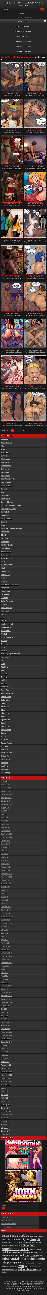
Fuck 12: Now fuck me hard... (35, 348)
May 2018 (4, 1095)
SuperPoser (6, 730)
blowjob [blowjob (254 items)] (35, 1239)
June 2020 (4, 1012)
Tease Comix (6, 743)
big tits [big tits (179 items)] (25, 1239)
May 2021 (4, 976)
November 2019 (6, 1035)
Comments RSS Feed (26, 17)
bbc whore (40, 425)
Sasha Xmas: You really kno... (12, 202)
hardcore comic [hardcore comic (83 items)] (7, 1255)
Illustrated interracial (9, 584)
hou (21, 388)
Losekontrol (6, 627)
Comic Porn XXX (6, 1217)
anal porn (17, 132)
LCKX (3, 621)
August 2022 (5, 926)
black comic (8, 388)
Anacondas (10, 242)
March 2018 (5, 1101)
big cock (36, 352)
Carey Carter (6, 485)
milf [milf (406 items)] (21, 1266)
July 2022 (4, 930)
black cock (42, 315)
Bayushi (4, 456)
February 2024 (6, 867)
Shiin (3, 710)
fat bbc (39, 242)
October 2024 (5, 841)
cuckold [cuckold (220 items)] (24, 1249)
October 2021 (5, 959)
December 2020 (6, 992)
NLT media (5, 657)
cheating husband (34, 168)
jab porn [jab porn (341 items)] (8, 1262)
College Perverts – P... (35, 202)
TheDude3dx (6, 753)
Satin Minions (7, 700)
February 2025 (6, 827)
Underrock (5, 759)
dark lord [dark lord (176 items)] (7, 1252)
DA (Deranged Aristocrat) (11, 505)
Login (26, 13)
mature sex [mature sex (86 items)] (5, 1266)
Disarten (4, 522)
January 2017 (5, 1131)
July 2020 (4, 1009)
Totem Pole (5, 756)
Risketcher (5, 687)
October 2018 (5, 1078)
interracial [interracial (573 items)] (10, 1259)
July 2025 (4, 811)
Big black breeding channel (12, 279)
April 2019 (4, 1058)
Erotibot (4, 538)
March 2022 (5, 943)
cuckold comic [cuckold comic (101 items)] (35, 1249)
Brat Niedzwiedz (8, 479)
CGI (2, 492)
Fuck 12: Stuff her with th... (35, 421)
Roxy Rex (5, 690)
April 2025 (4, 821)
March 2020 (5, 1022)
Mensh (4, 641)
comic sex (40, 132)
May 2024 (4, 857)
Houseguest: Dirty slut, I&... (35, 238)
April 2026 (4, 781)
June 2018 (4, 1091)
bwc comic (41, 95)
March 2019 (5, 1062)
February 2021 (6, 986)
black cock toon (40, 278)
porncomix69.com (23, 27)
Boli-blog (5, 469)
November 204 (6, 1134)
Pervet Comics (6, 1227)
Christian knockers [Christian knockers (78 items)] (15, 1245)
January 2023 (5, 910)
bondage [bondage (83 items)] (5, 1242)
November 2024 (6, 837)
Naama (4, 650)
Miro (3, 647)
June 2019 (4, 1052)
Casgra (4, 489)
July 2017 (4, 1128)
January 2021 (5, 989)
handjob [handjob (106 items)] (41, 1252)
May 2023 (4, 897)
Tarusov (4, 739)
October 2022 (5, 920)
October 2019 (5, 1039)
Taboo (3, 736)
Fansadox (5, 542)
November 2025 (6, 798)
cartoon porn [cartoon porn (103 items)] (13, 1242)
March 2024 (5, 864)
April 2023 (4, 900)
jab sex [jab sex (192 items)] (18, 1262)
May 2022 (4, 936)
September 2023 (6, 884)
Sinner (4, 716)
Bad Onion (5, 452)
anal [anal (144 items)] (21, 1236)
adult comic (9, 425)
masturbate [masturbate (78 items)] (31, 1263)
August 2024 (5, 847)
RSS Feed (17, 17)
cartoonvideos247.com (23, 32)
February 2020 (6, 1025)
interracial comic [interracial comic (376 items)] (32, 1258)
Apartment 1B (10, 315)
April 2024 (4, 860)
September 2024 (6, 844)
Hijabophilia (6, 571)
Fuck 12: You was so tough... (35, 385)
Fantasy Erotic (7, 545)
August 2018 (5, 1085)
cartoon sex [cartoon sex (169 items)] (25, 1242)
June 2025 (4, 814)
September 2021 (6, 963)
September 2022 (6, 923)
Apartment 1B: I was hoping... (12, 312)
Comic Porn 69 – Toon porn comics (23, 2)
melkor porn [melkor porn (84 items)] (14, 1266)
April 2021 (4, 979)
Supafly (4, 723)
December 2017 (6, 1111)
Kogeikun (5, 614)
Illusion (4, 581)
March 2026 (5, 784)
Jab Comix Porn (6, 1220)
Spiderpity (5, 720)
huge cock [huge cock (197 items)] (18, 1255)
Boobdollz (5, 472)
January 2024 (5, 870)
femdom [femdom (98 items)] (24, 1252)
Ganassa (4, 555)
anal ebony (10, 132)
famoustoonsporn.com (8, 1224)
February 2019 (6, 1065)
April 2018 (4, 1098)
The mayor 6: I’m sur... (35, 92)
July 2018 (4, 1088)
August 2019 (5, 1045)
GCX (3, 561)
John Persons (7, 601)
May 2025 (4, 817)
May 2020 (4, 1016)
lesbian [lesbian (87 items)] (25, 1263)
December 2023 (6, 874)
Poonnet (4, 670)
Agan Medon (6, 443)
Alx (2, 446)
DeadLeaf (5, 515)
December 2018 (6, 1072)
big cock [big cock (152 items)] (11, 1239)
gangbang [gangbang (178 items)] (32, 1252)
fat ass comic (32, 242)
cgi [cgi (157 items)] (33, 1242)
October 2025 (5, 801)
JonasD (4, 604)
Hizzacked (5, 575)
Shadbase (5, 706)
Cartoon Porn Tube (23, 52)
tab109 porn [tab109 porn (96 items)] (6, 1270)
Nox (2, 660)
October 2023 (5, 880)
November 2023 (6, 877)
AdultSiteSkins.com (23, 1290)
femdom (17, 95)
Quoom (4, 677)
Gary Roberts (6, 558)
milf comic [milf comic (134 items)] (29, 1266)
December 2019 (6, 1032)
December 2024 (6, 834)
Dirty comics (6, 518)
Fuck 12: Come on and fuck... (35, 312)
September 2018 (6, 1081)
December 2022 (6, 913)
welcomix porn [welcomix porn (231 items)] (27, 1269)
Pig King (4, 667)
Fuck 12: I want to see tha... (35, 275)
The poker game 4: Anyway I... (12, 92)
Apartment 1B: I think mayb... (12, 421)
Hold (3, 578)
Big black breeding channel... (12, 275)
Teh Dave (5, 746)
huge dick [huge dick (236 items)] (31, 1255)
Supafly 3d (5, 726)
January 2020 (5, 1029)
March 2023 (5, 903)
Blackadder (6, 466)
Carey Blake (6, 482)
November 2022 (6, 917)
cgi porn (11, 205)
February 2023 (6, 907)
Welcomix (5, 769)
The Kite (4, 749)
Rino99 (4, 683)
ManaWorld (6, 631)
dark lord (17, 205)
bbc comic (11, 95)
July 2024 (4, 850)
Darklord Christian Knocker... (12, 165)
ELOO (3, 535)
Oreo (3, 664)
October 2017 (5, 1118)
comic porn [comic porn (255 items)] (28, 1245)
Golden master (7, 565)
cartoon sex (34, 205)
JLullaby (4, 598)
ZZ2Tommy (5, 772)
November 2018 (6, 1075)
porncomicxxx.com (24, 47)
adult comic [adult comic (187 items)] (11, 1236)
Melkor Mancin (7, 637)
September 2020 (6, 1002)
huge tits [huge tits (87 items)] (40, 1255)
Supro (3, 733)
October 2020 (5, 999)
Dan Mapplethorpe (8, 509)
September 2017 (6, 1121)
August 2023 (5, 887)
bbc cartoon (15, 278)
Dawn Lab (5, 512)
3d (8, 205)
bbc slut (30, 315)
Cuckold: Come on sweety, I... (35, 165)
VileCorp (4, 766)
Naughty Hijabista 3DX (10, 654)
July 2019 (4, 1048)
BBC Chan (5, 459)
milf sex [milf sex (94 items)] (37, 1266)
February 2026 (6, 788)
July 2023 (4, 890)
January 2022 (5, 950)
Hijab (3, 568)
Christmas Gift (17, 168)
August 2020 (5, 1006)
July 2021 (4, 969)
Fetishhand (6, 548)
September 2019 (6, 1042)
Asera (3, 449)
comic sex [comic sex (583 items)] (11, 1249)
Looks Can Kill (7, 624)
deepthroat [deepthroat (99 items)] (16, 1252)
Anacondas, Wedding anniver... (12, 238)
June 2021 (4, 973)
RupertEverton (7, 693)
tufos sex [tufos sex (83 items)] (14, 1269)
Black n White (7, 462)
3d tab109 (8, 278)
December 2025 (6, 794)
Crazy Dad (5, 499)
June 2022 (4, 933)
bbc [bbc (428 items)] (26, 1235)
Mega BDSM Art (23, 37)
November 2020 (6, 996)
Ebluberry (5, 532)
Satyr (3, 703)
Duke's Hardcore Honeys (11, 528)
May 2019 (4, 1055)
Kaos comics (6, 608)
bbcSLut (11, 352)
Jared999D (5, 594)
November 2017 (6, 1114)
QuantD (4, 673)
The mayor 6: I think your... (12, 128)
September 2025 (6, 804)
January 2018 (5, 1108)
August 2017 (5, 1124)
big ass (36, 315)
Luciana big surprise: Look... (12, 348)
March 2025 (5, 824)
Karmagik (5, 611)
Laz (2, 617)
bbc (16, 315)
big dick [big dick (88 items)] (18, 1239)
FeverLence (6, 551)
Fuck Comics (23, 22)
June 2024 (4, 854)
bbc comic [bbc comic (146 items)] (35, 1236)
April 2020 (4, 1019)
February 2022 (6, 946)
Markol (4, 634)
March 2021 (5, 983)
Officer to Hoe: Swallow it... (12, 385)
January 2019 (5, 1068)
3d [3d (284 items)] (3, 1235)
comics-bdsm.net (23, 42)
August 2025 (5, 808)
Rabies (4, 680)
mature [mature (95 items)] (38, 1263)
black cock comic (40, 388)
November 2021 (6, 956)
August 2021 (5, 966)
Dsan (3, 525)
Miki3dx (4, 644)
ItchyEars (5, 588)
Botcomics (5, 476)
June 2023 (4, 893)
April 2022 (4, 940)
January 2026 (5, 791)
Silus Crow (5, 713)
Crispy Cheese (7, 502)
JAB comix (5, 591)
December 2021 (6, 953)
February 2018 (6, 1105)
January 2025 (5, 831)
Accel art (5, 439)
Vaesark (4, 763)
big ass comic (33, 95)
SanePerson (6, 697)
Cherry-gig (5, 495)
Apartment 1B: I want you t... (35, 128)
